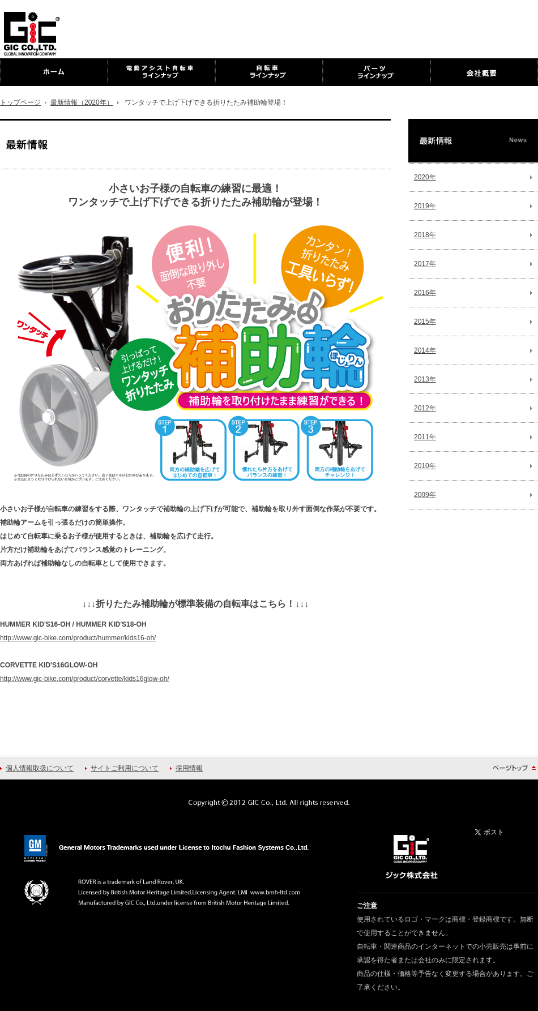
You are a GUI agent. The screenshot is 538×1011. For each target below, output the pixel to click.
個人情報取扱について (40, 768)
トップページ (20, 102)
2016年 (425, 293)
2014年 (425, 350)
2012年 (425, 408)
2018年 (425, 235)
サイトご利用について (125, 768)
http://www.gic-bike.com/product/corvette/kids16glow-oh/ (84, 679)
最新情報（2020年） (81, 102)
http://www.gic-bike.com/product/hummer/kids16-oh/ (78, 638)
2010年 (425, 466)
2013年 (425, 379)
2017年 (425, 264)
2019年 (425, 206)
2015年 (425, 321)
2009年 (425, 495)
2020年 (425, 177)
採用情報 (189, 768)
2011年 (425, 437)
